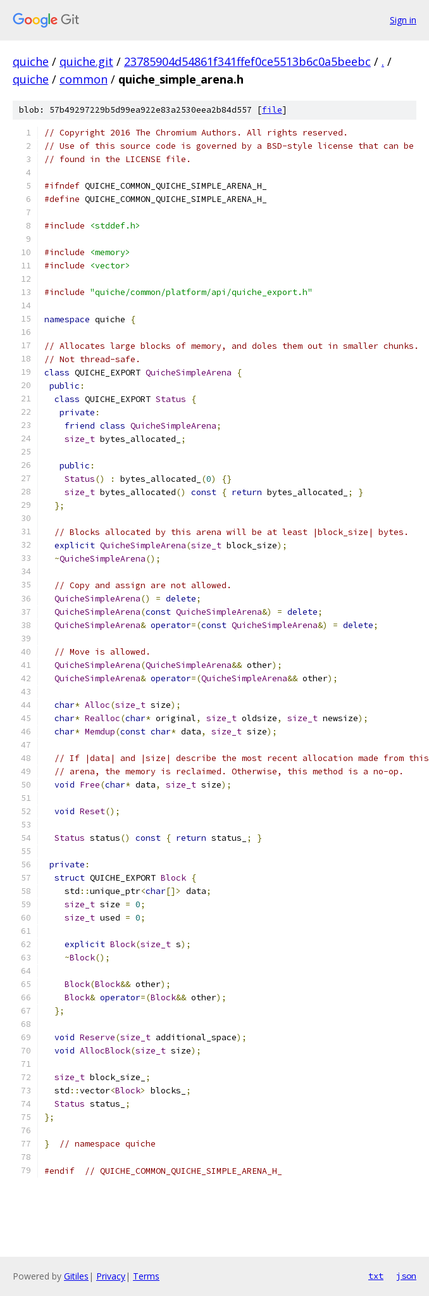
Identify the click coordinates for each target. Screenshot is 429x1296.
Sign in (403, 20)
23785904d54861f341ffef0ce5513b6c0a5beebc (247, 61)
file (272, 109)
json (406, 1275)
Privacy (110, 1276)
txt (375, 1275)
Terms (146, 1276)
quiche (31, 61)
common (83, 79)
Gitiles (76, 1276)
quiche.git (86, 61)
